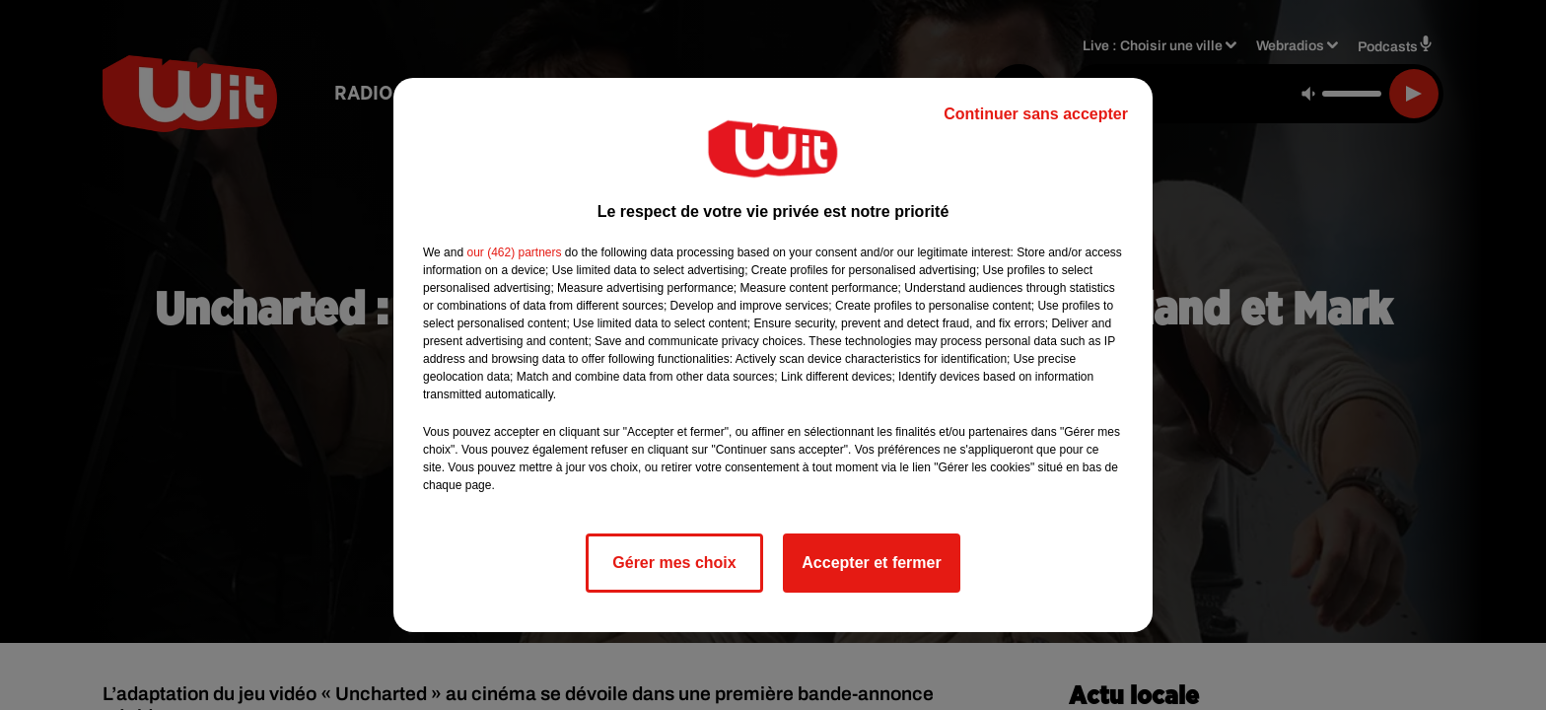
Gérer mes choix (674, 562)
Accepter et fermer (871, 562)
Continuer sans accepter (1036, 114)
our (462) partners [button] (513, 252)
